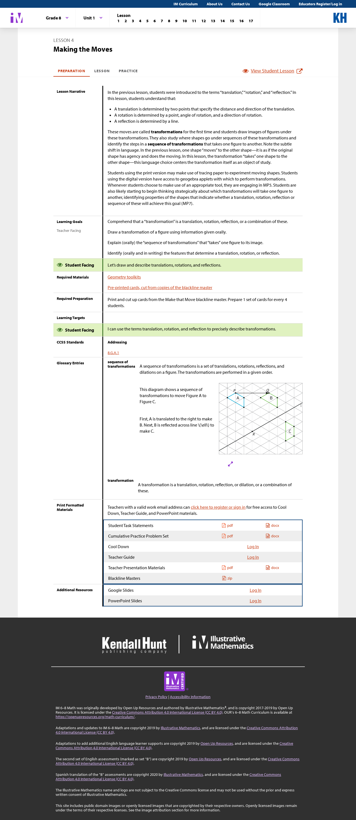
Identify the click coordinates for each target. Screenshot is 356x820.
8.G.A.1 (113, 352)
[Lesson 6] (154, 21)
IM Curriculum (186, 3)
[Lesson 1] (118, 21)
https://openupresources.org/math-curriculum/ (95, 716)
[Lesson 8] (169, 21)
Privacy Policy (156, 696)
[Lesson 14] (222, 21)
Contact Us (240, 3)
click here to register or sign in (218, 507)
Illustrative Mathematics (180, 727)
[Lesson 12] (203, 21)
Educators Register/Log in (320, 3)
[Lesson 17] (251, 21)
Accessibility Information (190, 696)
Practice (128, 70)
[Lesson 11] (194, 21)
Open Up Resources (217, 743)
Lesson (102, 70)
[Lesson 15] (232, 21)
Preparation (71, 70)
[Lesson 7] (161, 21)
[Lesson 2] (125, 21)
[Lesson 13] (213, 21)
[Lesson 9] (176, 21)
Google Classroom (274, 3)
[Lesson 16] (241, 21)
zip (227, 578)
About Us (214, 3)
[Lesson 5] (147, 21)
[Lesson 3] (133, 21)
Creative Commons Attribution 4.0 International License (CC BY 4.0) (167, 712)
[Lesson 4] (140, 21)
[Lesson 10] (184, 21)
